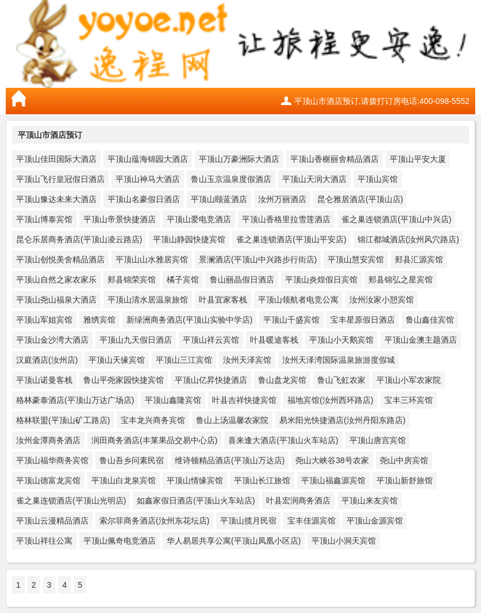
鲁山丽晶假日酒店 (242, 279)
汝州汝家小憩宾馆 (381, 299)
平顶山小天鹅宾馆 (341, 339)
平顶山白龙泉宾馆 (123, 480)
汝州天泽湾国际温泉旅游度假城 (338, 359)
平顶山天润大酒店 (314, 179)
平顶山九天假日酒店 (135, 339)
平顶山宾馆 (377, 179)
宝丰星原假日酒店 (362, 319)
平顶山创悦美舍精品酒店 (60, 259)
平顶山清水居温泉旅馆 (147, 299)
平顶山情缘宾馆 (195, 480)
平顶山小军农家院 (408, 380)
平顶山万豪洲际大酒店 (239, 159)
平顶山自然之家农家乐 (56, 279)
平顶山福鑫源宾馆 (333, 480)
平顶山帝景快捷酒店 (119, 219)
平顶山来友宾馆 (369, 500)
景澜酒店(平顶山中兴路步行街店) (258, 259)
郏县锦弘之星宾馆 (400, 279)
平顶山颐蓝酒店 (219, 199)
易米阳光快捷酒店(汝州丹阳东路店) (342, 420)
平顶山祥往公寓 (44, 540)
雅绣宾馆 (99, 319)
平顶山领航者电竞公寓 (298, 299)
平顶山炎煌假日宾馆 (321, 279)
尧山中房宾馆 (404, 460)
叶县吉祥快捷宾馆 (244, 400)
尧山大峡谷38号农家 (332, 460)
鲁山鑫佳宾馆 (430, 319)
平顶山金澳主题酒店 (420, 339)
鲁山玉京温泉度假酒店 (231, 179)
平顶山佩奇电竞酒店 (119, 540)
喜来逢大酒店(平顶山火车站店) (283, 440)
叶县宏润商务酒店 (298, 500)
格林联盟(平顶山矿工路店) (63, 420)
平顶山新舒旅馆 (404, 480)
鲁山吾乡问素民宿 (131, 460)
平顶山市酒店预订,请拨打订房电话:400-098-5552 (382, 101)
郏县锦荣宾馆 (131, 279)
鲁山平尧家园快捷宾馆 (123, 380)
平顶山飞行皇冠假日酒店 (60, 179)
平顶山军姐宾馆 (44, 319)
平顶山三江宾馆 (184, 359)
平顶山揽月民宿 (248, 520)
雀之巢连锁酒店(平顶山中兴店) (396, 219)
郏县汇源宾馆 (419, 259)
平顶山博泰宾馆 (44, 219)
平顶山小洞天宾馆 (343, 540)
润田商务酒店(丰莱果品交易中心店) (154, 440)
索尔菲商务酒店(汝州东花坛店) (154, 520)
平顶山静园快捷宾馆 (189, 239)
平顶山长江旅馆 (262, 480)
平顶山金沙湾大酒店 (52, 339)
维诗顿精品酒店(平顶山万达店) (229, 460)
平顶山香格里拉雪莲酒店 (286, 219)
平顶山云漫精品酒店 (52, 520)
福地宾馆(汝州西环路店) (330, 400)
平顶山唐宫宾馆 (377, 440)
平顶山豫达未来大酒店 (56, 199)
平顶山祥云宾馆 (211, 339)
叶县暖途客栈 (274, 339)
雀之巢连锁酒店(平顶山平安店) (291, 239)
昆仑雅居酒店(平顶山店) (360, 199)
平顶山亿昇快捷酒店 (211, 380)
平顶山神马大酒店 (148, 179)
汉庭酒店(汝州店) (47, 359)
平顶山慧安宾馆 (356, 259)
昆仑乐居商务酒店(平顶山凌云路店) (79, 239)
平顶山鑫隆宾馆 (173, 400)
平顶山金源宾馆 (375, 520)
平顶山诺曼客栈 (44, 380)
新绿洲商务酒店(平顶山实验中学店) (189, 319)
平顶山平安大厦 (418, 159)
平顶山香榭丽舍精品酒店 (334, 159)
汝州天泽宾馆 (247, 359)
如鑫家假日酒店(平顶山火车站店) (196, 500)
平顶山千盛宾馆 (291, 319)
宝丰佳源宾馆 (311, 520)
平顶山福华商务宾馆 (52, 460)
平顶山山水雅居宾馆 (152, 259)
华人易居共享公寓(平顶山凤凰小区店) (234, 540)
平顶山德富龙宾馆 (48, 480)
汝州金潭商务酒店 (48, 440)
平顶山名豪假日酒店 (143, 199)
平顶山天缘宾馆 (116, 359)
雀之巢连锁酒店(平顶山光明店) (71, 500)
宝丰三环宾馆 (408, 400)
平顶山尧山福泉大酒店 (56, 299)
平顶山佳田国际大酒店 (56, 159)
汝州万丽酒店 (282, 199)
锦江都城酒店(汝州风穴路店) (408, 239)
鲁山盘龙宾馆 (282, 380)
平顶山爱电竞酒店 (199, 219)
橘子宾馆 (183, 279)
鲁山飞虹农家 (341, 380)
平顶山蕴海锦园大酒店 (147, 159)
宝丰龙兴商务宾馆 (153, 420)
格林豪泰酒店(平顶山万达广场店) (75, 400)
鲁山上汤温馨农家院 (232, 420)
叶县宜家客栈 (223, 299)
